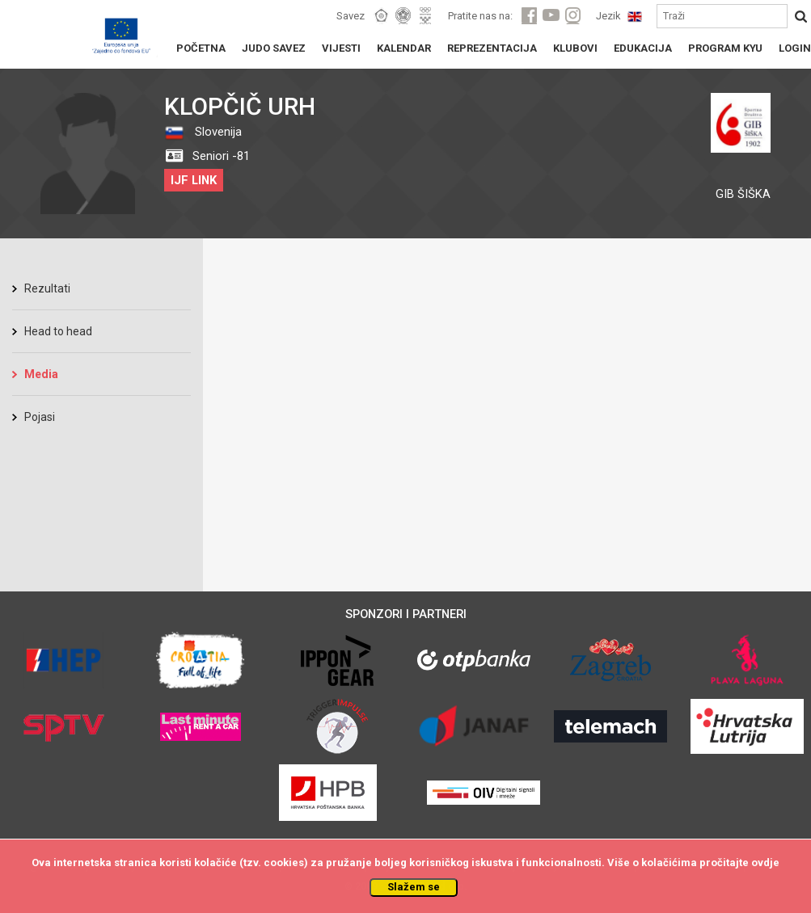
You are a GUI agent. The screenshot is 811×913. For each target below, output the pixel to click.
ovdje (765, 862)
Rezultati (47, 288)
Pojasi (39, 416)
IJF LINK (194, 180)
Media (41, 374)
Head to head (58, 331)
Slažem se (413, 887)
